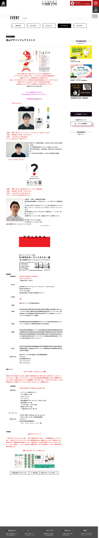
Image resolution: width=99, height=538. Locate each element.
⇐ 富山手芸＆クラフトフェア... (19, 473)
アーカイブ (64, 26)
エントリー (49, 26)
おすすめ (18, 26)
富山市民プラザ (49, 3)
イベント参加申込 (82, 123)
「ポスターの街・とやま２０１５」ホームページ (32, 415)
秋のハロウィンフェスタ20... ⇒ (49, 473)
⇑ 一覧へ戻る (34, 473)
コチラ (37, 99)
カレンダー (33, 26)
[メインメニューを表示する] (96, 3)
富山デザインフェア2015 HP (34, 86)
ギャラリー (80, 26)
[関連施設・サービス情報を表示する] (3, 3)
